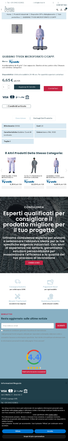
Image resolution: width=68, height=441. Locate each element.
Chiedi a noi (34, 263)
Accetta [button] (50, 431)
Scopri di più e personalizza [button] (34, 436)
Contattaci (61, 5)
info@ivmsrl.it (39, 3)
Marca (4, 61)
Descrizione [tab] (20, 118)
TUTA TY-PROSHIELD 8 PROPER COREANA (33, 177)
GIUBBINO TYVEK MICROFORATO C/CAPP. (55, 177)
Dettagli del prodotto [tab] (43, 118)
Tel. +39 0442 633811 (15, 3)
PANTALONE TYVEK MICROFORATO (9, 177)
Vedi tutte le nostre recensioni (33, 372)
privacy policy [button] (18, 410)
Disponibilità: (7, 74)
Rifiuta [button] (17, 431)
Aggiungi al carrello (27, 87)
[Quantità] (5, 86)
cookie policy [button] (53, 415)
